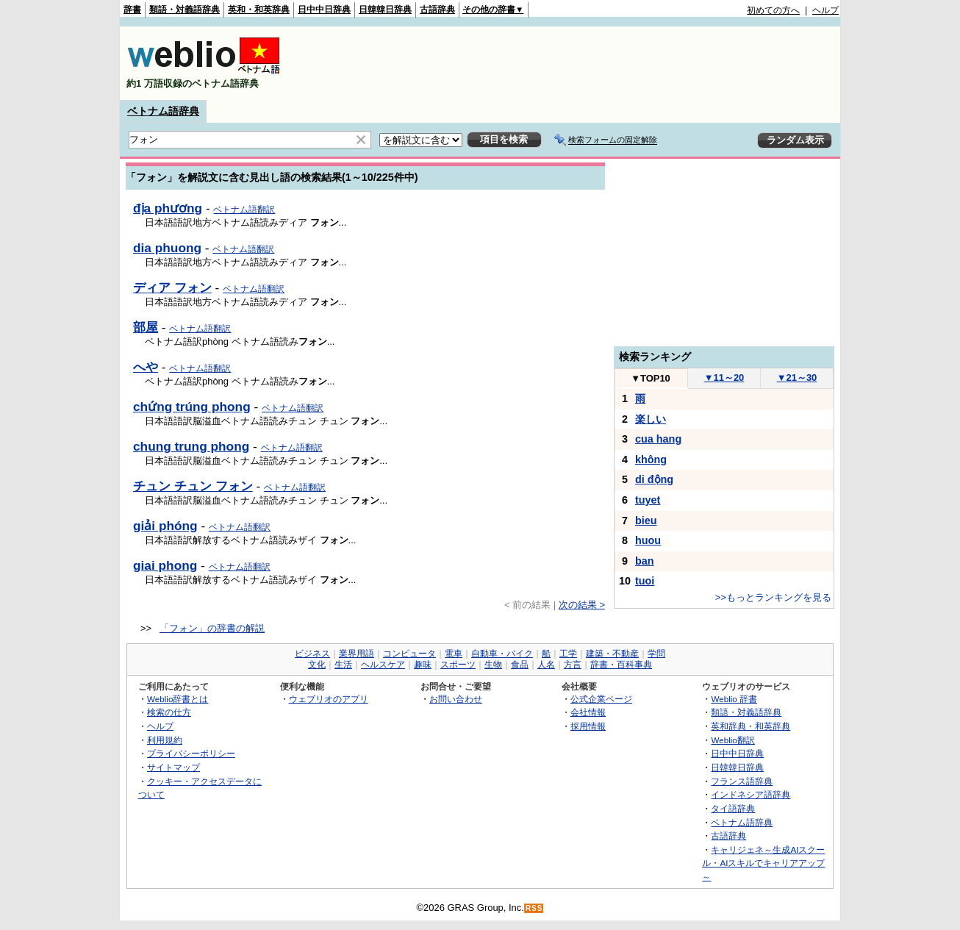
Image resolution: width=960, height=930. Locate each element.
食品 (520, 664)
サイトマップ (173, 767)
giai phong (165, 565)
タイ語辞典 (733, 808)
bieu (646, 520)
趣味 (422, 664)
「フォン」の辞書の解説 (212, 628)
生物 (493, 664)
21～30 (797, 377)
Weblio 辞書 (734, 699)
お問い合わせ (455, 699)
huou (648, 540)
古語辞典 (437, 9)
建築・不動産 (612, 653)
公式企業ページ (601, 699)
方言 (572, 664)
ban (644, 561)
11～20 (724, 377)
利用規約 (164, 740)
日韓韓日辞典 (385, 9)
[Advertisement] (571, 63)
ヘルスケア (383, 664)
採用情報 (588, 726)
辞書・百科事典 (621, 664)
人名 (546, 664)
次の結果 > (582, 604)
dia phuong (167, 247)
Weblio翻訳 (732, 740)
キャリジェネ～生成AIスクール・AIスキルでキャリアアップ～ (763, 863)
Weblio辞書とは (177, 699)
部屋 (145, 327)
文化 (317, 664)
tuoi (644, 581)
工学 (568, 653)
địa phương (167, 208)
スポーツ (458, 664)
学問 (656, 653)
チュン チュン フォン (193, 486)
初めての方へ (773, 10)
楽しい (650, 419)
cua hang (658, 439)
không (651, 459)
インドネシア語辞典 (750, 794)
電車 (453, 653)
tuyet (647, 500)
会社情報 (588, 712)
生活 (343, 664)
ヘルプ (825, 10)
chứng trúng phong (192, 406)
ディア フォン (172, 287)
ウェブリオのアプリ (328, 699)
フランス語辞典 (742, 781)
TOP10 (650, 378)
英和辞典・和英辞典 (750, 726)
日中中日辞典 (324, 9)
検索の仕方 (169, 712)
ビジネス (312, 653)
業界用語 (356, 653)
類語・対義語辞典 (184, 9)
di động (654, 479)
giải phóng (165, 525)
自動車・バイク (502, 653)
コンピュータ (409, 653)
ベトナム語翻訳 (244, 209)
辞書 (132, 9)
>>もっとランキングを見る (773, 597)
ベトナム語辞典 (163, 111)
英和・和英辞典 (259, 9)
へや (145, 367)
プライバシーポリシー (191, 753)
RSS (534, 908)
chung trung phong (191, 446)
